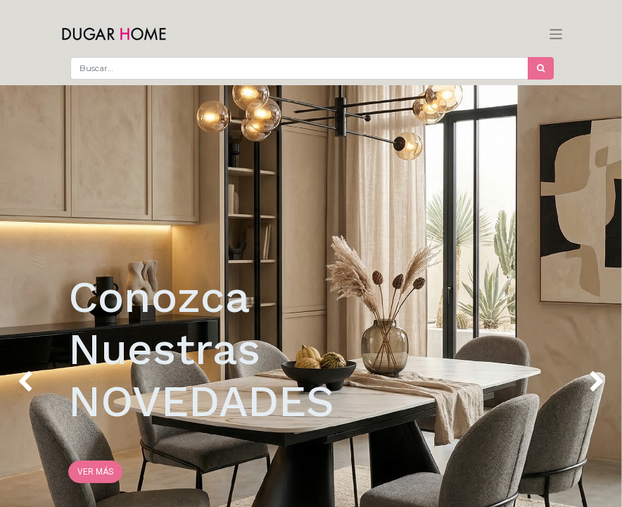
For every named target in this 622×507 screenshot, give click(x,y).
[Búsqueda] (541, 68)
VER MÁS (95, 472)
